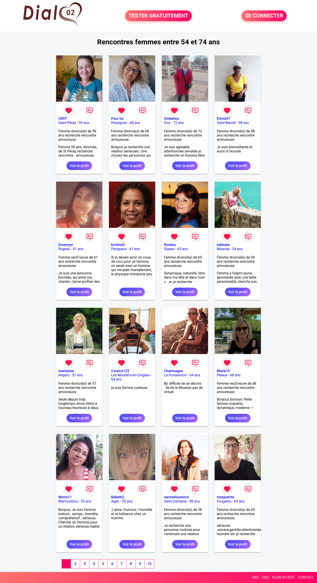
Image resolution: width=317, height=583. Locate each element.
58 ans (243, 123)
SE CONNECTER (264, 16)
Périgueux (119, 249)
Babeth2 (117, 497)
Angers (63, 375)
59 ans (84, 123)
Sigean (169, 249)
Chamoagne (173, 371)
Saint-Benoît (226, 123)
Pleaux (222, 375)
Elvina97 (223, 118)
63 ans (239, 501)
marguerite (225, 497)
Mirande (223, 249)
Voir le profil (79, 166)
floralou (170, 245)
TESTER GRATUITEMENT (158, 16)
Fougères (224, 501)
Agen (115, 501)
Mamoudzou (68, 501)
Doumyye (65, 245)
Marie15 (223, 371)
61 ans (78, 249)
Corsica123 (120, 371)
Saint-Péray (67, 123)
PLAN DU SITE (283, 577)
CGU (265, 577)
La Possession (175, 375)
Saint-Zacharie (175, 501)
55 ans (86, 501)
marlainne (66, 371)
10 (149, 564)
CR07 (62, 118)
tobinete (223, 245)
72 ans (178, 123)
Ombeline (171, 118)
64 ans (116, 379)
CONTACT (306, 577)
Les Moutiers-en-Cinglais (130, 375)
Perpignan (119, 123)
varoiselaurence (176, 497)
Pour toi (117, 118)
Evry (167, 123)
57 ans (77, 375)
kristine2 (118, 245)
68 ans (135, 123)
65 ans (182, 249)
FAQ (255, 577)
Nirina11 (65, 497)
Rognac (64, 249)
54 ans (237, 249)
